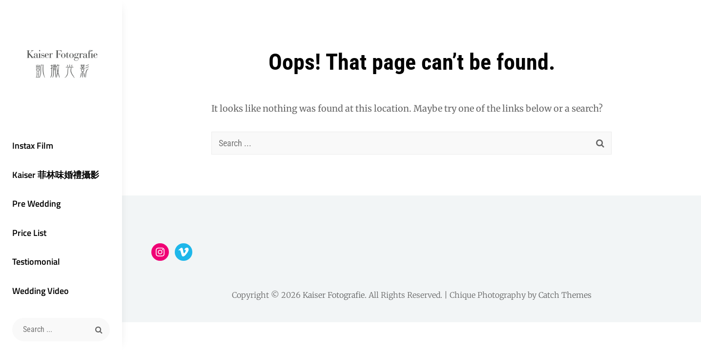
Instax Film (32, 145)
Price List (29, 232)
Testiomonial (36, 261)
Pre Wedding (36, 203)
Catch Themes (565, 295)
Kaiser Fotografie (334, 295)
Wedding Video (40, 290)
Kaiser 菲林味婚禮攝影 (55, 174)
